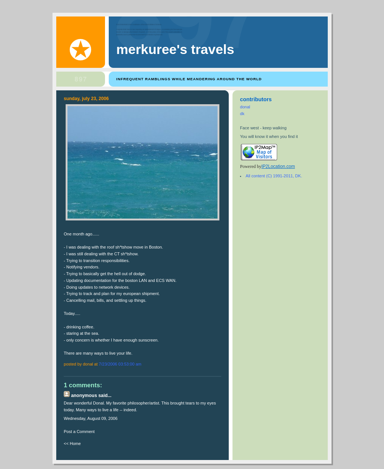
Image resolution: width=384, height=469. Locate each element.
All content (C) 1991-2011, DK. (274, 176)
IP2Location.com (278, 166)
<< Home (72, 443)
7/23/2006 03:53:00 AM (120, 364)
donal (245, 107)
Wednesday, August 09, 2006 (90, 418)
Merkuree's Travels (175, 49)
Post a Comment (79, 431)
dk (242, 113)
